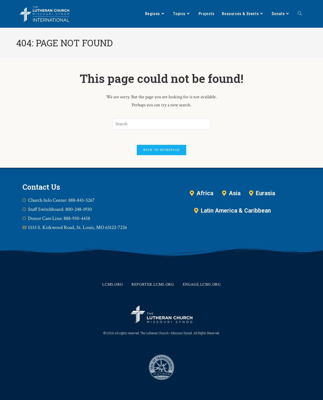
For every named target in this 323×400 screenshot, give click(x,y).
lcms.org (112, 284)
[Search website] (300, 13)
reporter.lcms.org (152, 284)
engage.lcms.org (202, 284)
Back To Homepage (161, 150)
